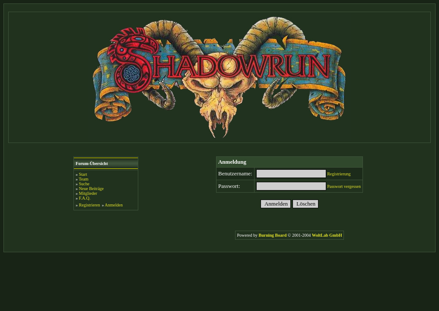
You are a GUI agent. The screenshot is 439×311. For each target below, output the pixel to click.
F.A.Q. (85, 198)
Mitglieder (88, 193)
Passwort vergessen (344, 186)
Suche (84, 183)
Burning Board (273, 235)
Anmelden (114, 205)
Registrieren (89, 205)
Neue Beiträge (91, 188)
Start (83, 174)
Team (83, 179)
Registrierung (338, 173)
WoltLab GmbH (327, 235)
